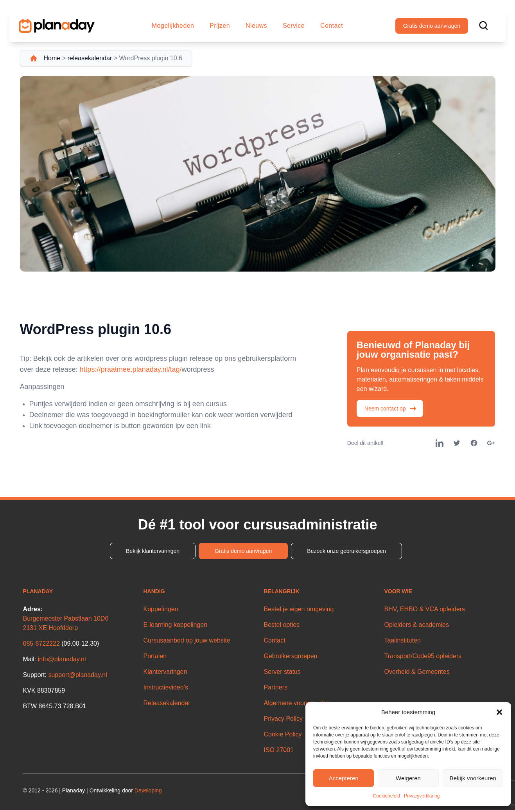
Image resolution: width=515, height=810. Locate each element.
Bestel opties (282, 624)
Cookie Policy (283, 734)
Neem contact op (390, 408)
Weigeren (408, 778)
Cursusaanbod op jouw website (187, 640)
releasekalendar (89, 58)
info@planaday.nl (62, 659)
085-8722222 (41, 643)
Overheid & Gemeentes (417, 671)
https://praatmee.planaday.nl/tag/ (131, 369)
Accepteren (344, 778)
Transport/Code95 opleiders (423, 656)
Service (294, 25)
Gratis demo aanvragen (431, 26)
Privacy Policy (283, 718)
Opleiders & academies (416, 624)
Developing (148, 790)
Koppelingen (161, 609)
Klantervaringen (165, 671)
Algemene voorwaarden (297, 703)
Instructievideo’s (166, 687)
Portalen (155, 656)
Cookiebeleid (386, 796)
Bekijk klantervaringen (152, 551)
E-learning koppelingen (176, 624)
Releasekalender (167, 703)
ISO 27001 (279, 750)
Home (52, 58)
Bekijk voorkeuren (473, 778)
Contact (331, 25)
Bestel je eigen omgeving (299, 609)
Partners (275, 687)
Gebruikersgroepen (291, 656)
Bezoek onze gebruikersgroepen (346, 551)
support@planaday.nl (77, 674)
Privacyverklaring (422, 796)
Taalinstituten (402, 640)
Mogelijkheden (173, 25)
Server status (282, 671)
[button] (499, 712)
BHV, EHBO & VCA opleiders (424, 609)
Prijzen (220, 25)
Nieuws (256, 25)
